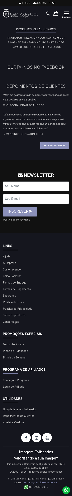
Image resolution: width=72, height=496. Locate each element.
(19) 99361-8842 (36, 487)
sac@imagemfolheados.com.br (40, 482)
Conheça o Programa (16, 380)
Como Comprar (12, 276)
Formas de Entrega (14, 283)
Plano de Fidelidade (15, 351)
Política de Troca (13, 302)
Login (24, 3)
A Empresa (9, 263)
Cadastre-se (44, 3)
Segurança (9, 296)
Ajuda (6, 257)
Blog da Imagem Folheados (20, 409)
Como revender (12, 270)
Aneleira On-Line (14, 423)
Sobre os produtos (14, 315)
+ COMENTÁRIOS (54, 145)
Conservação (11, 322)
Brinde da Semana (14, 358)
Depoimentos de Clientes (18, 416)
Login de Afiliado (13, 387)
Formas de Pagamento (17, 289)
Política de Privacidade (16, 219)
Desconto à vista (13, 345)
